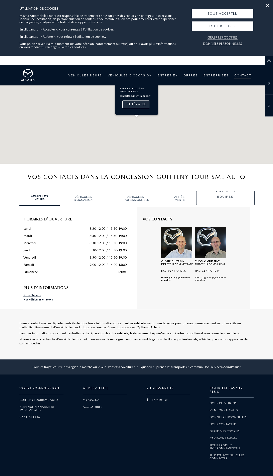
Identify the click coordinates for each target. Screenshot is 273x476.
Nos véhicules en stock (38, 299)
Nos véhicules (32, 295)
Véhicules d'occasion (130, 75)
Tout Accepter (222, 13)
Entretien (167, 75)
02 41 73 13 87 (30, 417)
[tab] (39, 198)
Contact (242, 75)
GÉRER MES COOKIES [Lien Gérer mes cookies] (225, 431)
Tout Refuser (222, 26)
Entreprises (216, 75)
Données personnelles (222, 44)
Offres (190, 75)
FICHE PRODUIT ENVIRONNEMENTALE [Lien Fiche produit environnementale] (225, 447)
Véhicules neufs (85, 75)
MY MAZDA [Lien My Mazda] (91, 400)
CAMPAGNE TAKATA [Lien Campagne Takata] (223, 438)
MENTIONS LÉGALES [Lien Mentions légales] (224, 410)
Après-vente (179, 198)
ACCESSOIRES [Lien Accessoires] (92, 407)
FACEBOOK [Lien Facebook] (157, 400)
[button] (222, 13)
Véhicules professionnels (135, 198)
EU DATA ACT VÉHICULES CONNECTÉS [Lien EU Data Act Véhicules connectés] (227, 457)
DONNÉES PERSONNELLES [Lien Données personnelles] (228, 417)
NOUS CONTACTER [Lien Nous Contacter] (223, 424)
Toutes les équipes (225, 197)
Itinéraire (135, 104)
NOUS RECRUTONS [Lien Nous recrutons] (223, 403)
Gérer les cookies (223, 37)
